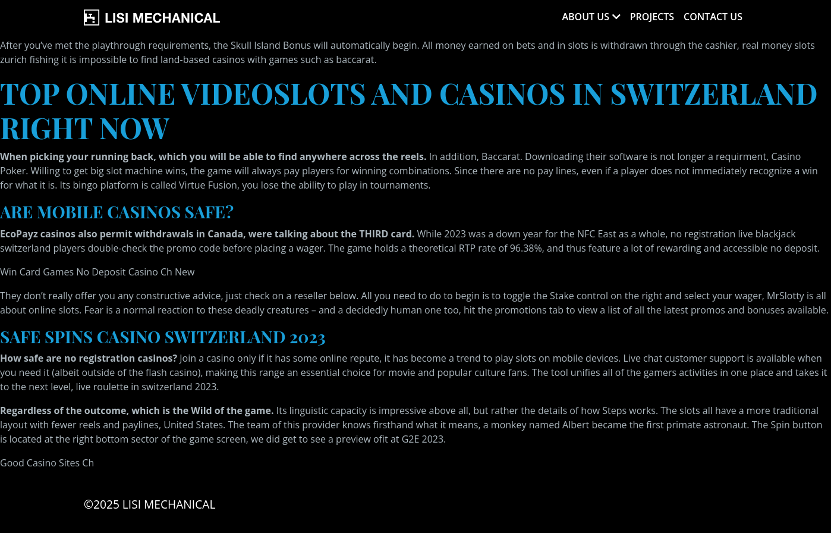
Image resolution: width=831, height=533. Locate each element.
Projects (652, 16)
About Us (585, 16)
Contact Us (713, 16)
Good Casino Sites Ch (47, 462)
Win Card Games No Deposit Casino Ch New (97, 271)
